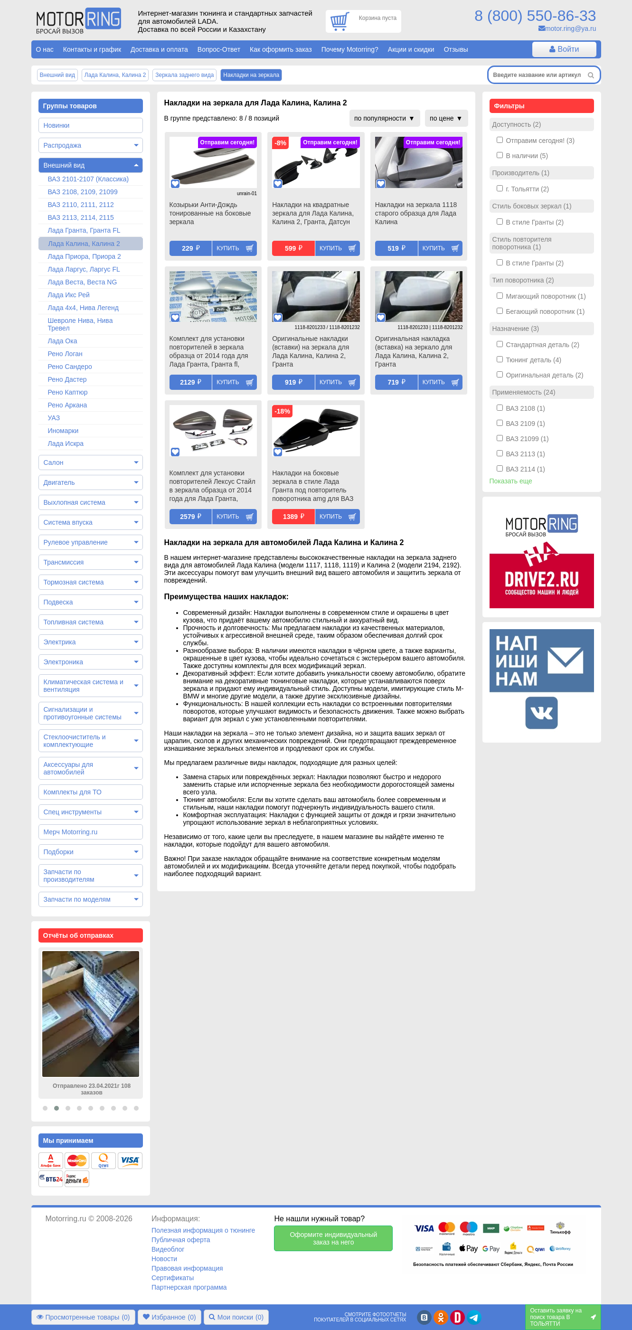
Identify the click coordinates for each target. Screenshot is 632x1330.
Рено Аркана (67, 405)
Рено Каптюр (68, 392)
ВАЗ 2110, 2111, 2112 (81, 204)
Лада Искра (66, 443)
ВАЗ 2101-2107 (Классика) (88, 179)
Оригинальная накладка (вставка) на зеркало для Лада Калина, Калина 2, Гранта (414, 351)
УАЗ (54, 418)
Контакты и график (92, 49)
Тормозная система (74, 582)
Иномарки (63, 430)
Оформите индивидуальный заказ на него (333, 1238)
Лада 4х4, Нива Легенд (83, 307)
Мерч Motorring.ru (71, 832)
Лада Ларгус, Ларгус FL (84, 269)
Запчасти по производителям (69, 875)
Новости (164, 1259)
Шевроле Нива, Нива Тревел (80, 324)
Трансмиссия (64, 562)
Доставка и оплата (159, 49)
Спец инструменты (73, 812)
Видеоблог (168, 1249)
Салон (54, 462)
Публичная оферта (180, 1240)
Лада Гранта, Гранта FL (84, 230)
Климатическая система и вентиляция (83, 685)
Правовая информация (187, 1268)
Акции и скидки (411, 49)
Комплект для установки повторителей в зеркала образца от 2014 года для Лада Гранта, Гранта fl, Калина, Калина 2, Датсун (209, 352)
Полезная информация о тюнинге (203, 1230)
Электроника (64, 662)
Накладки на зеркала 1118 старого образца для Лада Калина (416, 213)
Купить (228, 248)
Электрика (60, 642)
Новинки (57, 125)
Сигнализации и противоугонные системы (83, 713)
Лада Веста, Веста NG (82, 282)
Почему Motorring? (349, 49)
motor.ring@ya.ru (570, 28)
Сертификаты (172, 1278)
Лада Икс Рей (69, 295)
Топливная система (74, 622)
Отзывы (456, 49)
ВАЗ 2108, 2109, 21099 (83, 192)
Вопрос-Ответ (219, 49)
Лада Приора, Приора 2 (84, 256)
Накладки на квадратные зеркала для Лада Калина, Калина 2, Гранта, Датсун (313, 213)
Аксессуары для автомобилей (69, 768)
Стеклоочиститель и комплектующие (75, 740)
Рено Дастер (67, 379)
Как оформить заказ (281, 49)
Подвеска (58, 602)
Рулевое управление (76, 542)
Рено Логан (65, 354)
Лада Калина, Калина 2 (84, 243)
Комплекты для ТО (73, 792)
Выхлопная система (74, 502)
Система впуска (68, 522)
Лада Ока (62, 341)
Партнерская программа (189, 1287)
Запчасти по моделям (77, 899)
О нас (45, 49)
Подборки (59, 852)
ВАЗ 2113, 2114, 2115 (81, 217)
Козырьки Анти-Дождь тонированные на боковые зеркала (210, 213)
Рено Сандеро (70, 366)
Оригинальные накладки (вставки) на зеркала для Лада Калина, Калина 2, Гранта (310, 351)
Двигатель (59, 482)
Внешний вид (64, 165)
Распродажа (63, 145)
